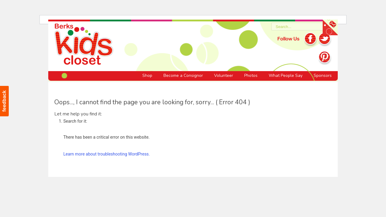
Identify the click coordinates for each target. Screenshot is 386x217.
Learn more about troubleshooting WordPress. (106, 154)
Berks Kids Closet (83, 45)
